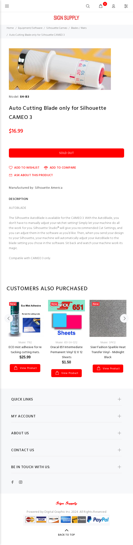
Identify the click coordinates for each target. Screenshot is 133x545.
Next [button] (124, 318)
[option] (25, 331)
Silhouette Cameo (56, 28)
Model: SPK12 (108, 342)
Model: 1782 (25, 342)
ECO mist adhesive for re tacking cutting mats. (25, 350)
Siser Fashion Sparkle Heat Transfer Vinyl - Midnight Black (108, 352)
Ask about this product (31, 175)
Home (10, 28)
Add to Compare (60, 167)
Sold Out (66, 153)
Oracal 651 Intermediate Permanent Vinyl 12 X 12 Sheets (66, 352)
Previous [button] (8, 318)
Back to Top (66, 535)
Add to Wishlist (24, 167)
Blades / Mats (79, 28)
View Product (28, 368)
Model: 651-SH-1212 (66, 342)
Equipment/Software (30, 28)
